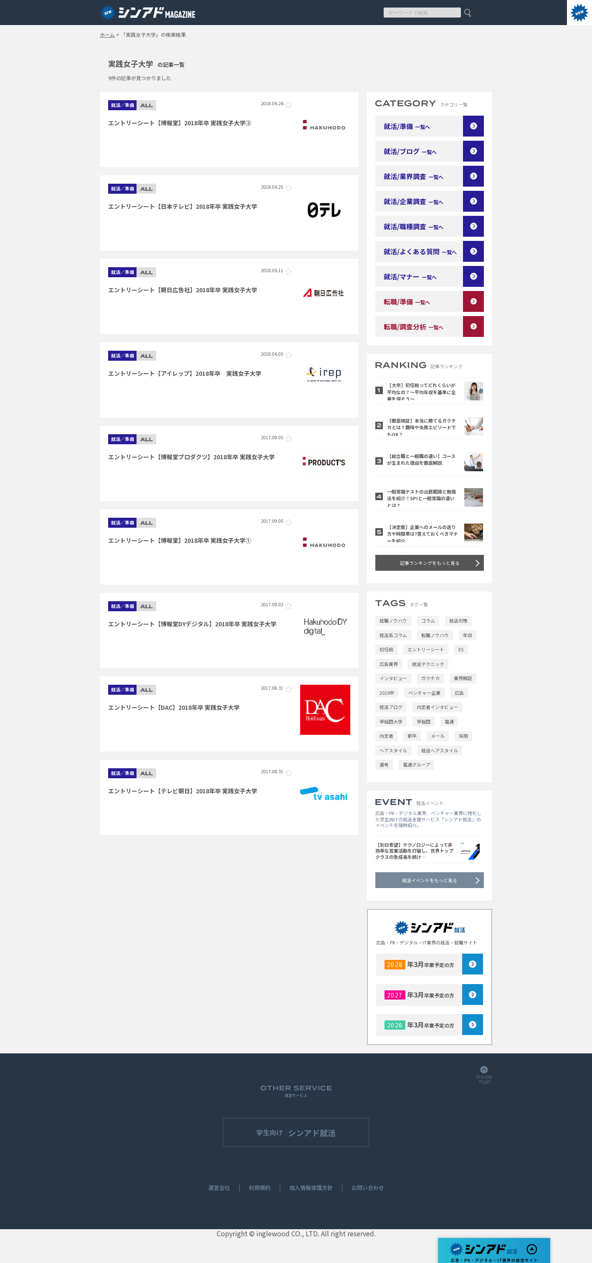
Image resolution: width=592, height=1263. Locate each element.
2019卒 (386, 692)
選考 (384, 764)
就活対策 (458, 620)
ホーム (107, 34)
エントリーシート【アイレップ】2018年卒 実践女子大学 (184, 373)
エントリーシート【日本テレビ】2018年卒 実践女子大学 (182, 206)
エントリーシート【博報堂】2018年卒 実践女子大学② (179, 123)
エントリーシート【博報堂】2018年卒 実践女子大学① (179, 540)
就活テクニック (428, 664)
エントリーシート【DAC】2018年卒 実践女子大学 (174, 707)
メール (438, 735)
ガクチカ (430, 678)
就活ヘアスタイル (439, 750)
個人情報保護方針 (311, 1188)
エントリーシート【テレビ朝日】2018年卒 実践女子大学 (182, 791)
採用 (463, 735)
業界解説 (463, 678)
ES (460, 649)
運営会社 (219, 1188)
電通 (449, 721)
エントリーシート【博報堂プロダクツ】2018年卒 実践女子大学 (191, 457)
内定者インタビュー (437, 707)
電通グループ (416, 764)
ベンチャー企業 (424, 692)
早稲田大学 (390, 721)
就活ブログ (390, 707)
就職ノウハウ (393, 620)
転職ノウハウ (435, 635)
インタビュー (393, 678)
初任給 (386, 649)
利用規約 (260, 1188)
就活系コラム (393, 635)
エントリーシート (425, 649)
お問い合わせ (368, 1188)
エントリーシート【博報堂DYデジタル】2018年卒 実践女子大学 (192, 624)
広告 (459, 692)
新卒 (412, 735)
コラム (428, 620)
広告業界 (388, 664)
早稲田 (423, 721)
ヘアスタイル (393, 750)
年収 (467, 635)
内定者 (386, 735)
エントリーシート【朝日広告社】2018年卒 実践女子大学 (182, 290)
